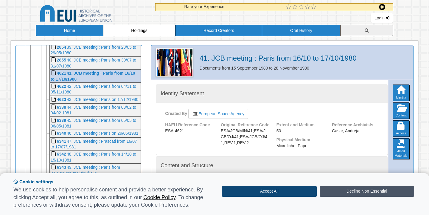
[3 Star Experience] (302, 7)
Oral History (301, 30)
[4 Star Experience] (308, 7)
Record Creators (218, 30)
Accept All (269, 191)
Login (381, 18)
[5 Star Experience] (314, 7)
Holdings (139, 30)
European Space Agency (218, 114)
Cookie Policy (159, 197)
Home (69, 30)
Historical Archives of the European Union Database (93, 14)
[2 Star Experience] (296, 7)
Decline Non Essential (366, 191)
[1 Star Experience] (289, 7)
